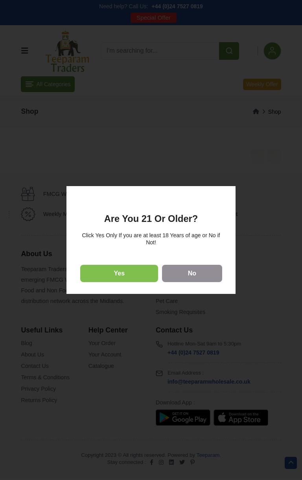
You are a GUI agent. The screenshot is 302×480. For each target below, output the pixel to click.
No (192, 273)
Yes (119, 273)
